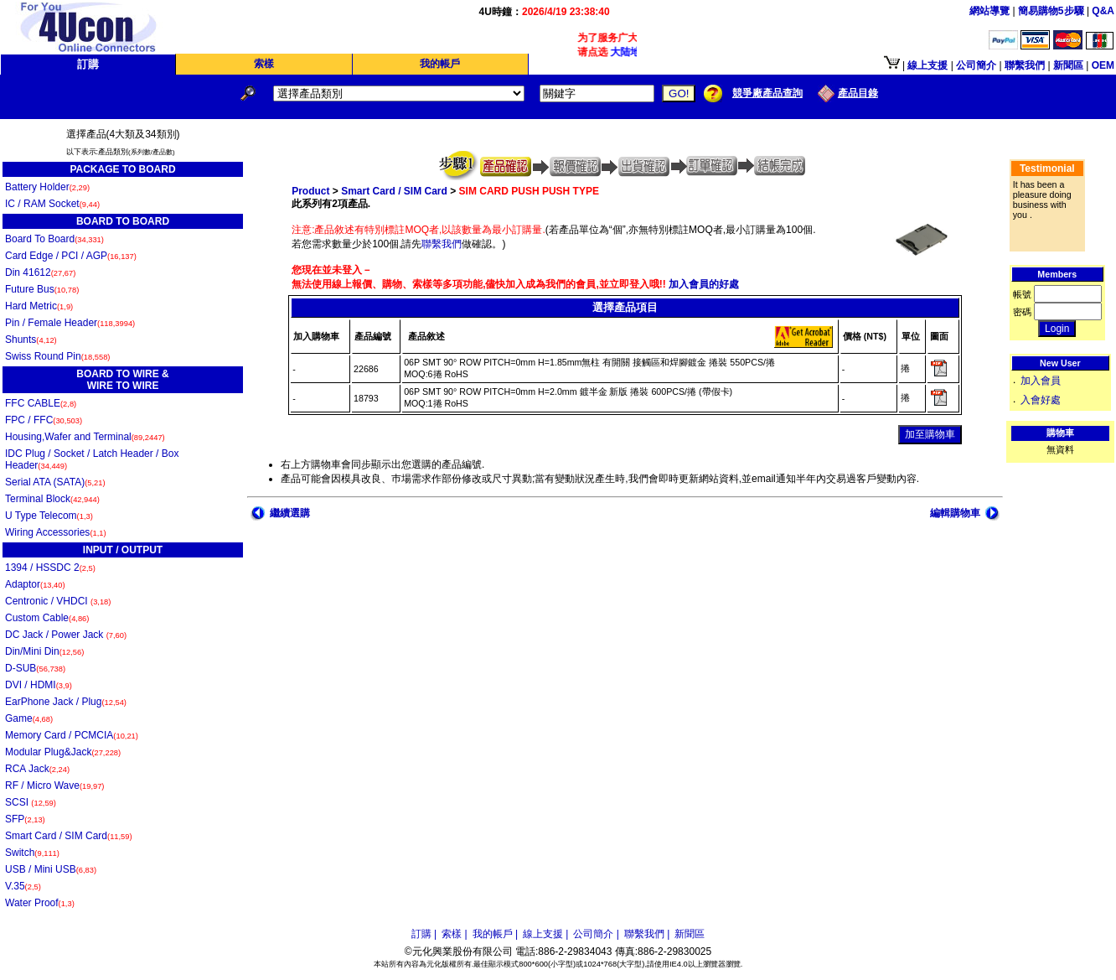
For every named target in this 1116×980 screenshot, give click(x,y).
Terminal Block (52, 499)
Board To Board (54, 239)
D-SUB (35, 668)
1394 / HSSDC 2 (50, 567)
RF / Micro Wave (54, 785)
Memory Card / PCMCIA (71, 735)
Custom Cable (47, 618)
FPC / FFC (43, 420)
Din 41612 (40, 272)
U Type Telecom (49, 515)
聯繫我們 (441, 244)
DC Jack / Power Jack (66, 634)
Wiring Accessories (55, 532)
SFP (25, 819)
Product (310, 191)
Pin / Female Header (70, 323)
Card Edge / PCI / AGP (71, 256)
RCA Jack (37, 769)
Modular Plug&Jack (63, 752)
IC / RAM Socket (52, 204)
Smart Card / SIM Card (68, 836)
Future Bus (42, 289)
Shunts (31, 339)
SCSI (30, 802)
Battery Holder (47, 187)
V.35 (23, 886)
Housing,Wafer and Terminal (85, 437)
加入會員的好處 (702, 284)
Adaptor (35, 584)
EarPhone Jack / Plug (66, 702)
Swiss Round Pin (57, 356)
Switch (32, 852)
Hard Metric (39, 306)
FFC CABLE (40, 403)
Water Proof (40, 903)
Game (29, 718)
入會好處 (1040, 400)
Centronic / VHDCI (58, 601)
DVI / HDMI (38, 685)
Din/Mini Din (44, 651)
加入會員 (1040, 380)
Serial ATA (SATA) (55, 482)
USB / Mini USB (50, 869)
